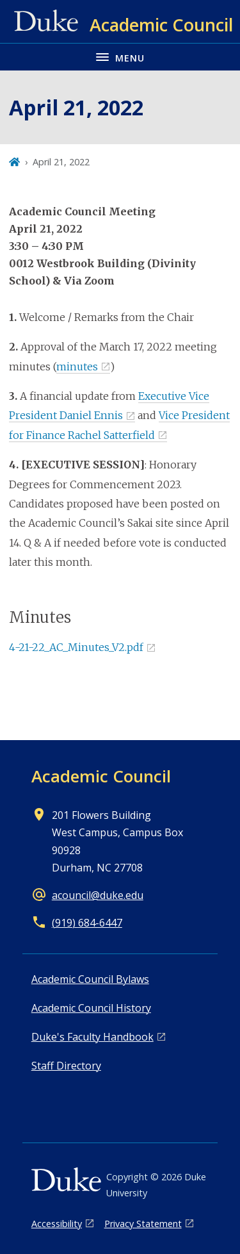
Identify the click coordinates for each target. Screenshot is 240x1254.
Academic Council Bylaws (90, 979)
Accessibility (56, 1223)
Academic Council (101, 776)
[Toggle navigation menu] (120, 56)
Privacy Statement (143, 1223)
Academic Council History (91, 1008)
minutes (77, 366)
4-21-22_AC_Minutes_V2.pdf (76, 647)
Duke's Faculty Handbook (92, 1037)
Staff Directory (66, 1066)
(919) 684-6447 (87, 923)
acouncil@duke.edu (97, 895)
